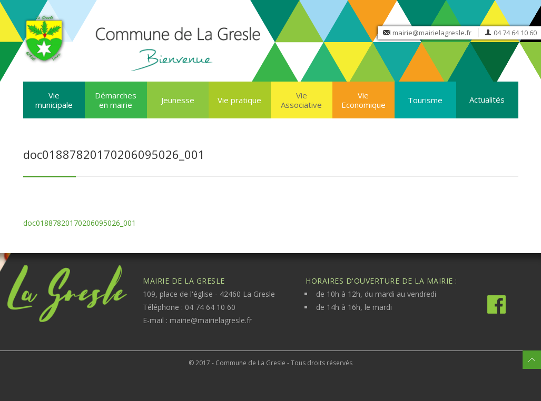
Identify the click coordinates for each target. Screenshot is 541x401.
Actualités (487, 99)
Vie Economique (363, 100)
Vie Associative (301, 100)
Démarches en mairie (115, 100)
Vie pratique (239, 100)
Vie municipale (54, 100)
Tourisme (425, 100)
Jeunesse (177, 100)
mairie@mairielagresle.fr (431, 32)
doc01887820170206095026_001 (79, 223)
